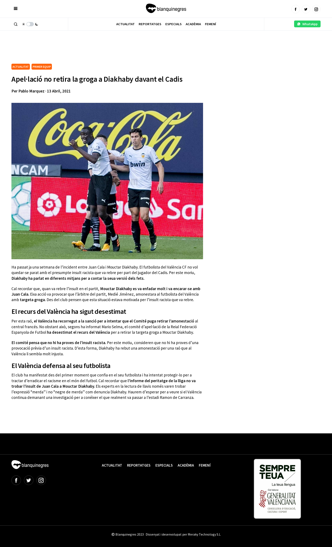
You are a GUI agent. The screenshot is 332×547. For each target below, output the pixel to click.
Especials (173, 24)
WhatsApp (307, 24)
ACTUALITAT (20, 67)
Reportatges (150, 24)
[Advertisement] (88, 50)
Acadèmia (193, 24)
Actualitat (125, 24)
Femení (210, 24)
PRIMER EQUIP (42, 67)
